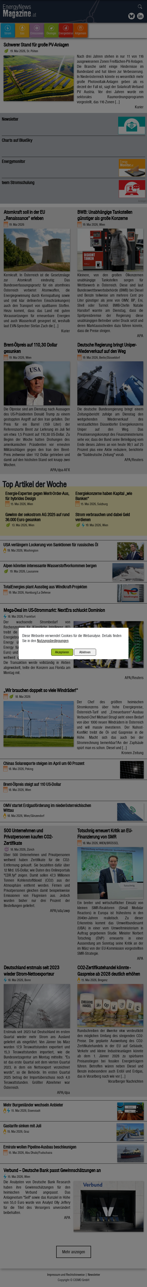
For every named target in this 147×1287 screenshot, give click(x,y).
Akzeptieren (62, 652)
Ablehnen (85, 652)
